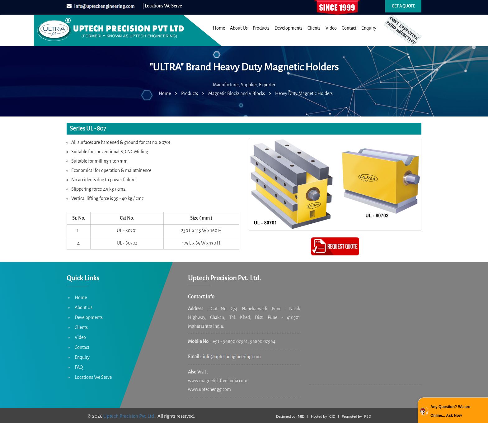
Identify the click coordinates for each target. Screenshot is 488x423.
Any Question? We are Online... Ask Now (450, 411)
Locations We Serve (93, 377)
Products (261, 28)
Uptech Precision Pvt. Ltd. (129, 416)
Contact (349, 28)
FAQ (79, 367)
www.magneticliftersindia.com (217, 380)
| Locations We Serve (162, 5)
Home (219, 28)
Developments (288, 28)
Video (331, 28)
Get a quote (403, 6)
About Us (239, 28)
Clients (314, 28)
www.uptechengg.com (209, 389)
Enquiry (368, 28)
